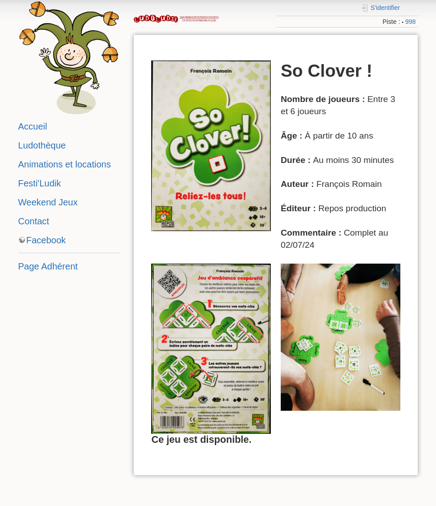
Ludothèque (42, 145)
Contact (33, 221)
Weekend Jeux (48, 202)
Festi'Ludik (39, 183)
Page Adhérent (48, 266)
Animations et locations (64, 164)
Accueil (32, 126)
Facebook (46, 240)
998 (410, 21)
